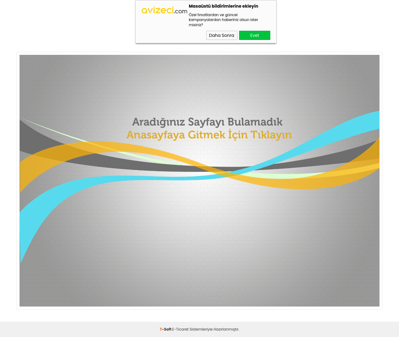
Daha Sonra (221, 35)
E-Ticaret (180, 329)
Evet (254, 35)
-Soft (166, 329)
